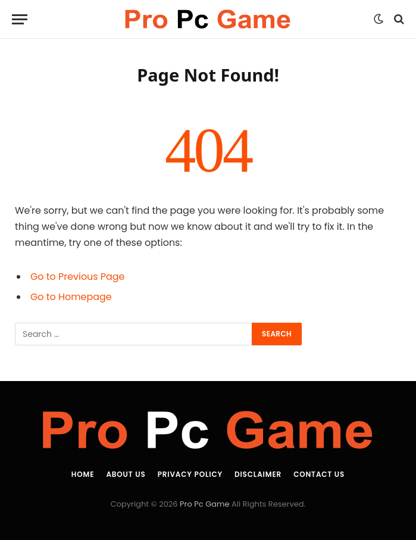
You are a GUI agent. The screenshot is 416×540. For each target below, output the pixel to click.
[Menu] (19, 19)
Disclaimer (257, 474)
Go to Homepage (71, 297)
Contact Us (319, 474)
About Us (125, 474)
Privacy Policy (190, 474)
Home (83, 474)
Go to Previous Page (77, 276)
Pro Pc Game (204, 504)
